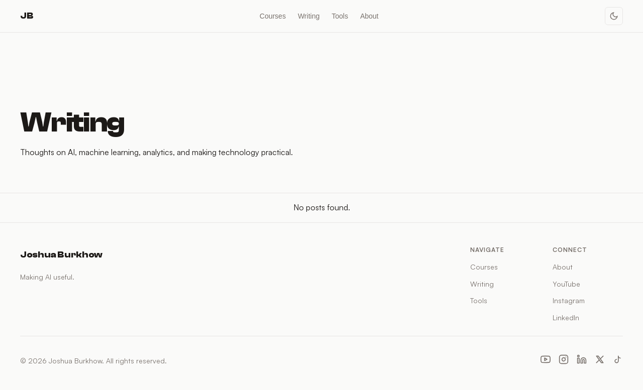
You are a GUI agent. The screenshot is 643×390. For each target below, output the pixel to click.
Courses (273, 16)
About (369, 16)
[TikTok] (618, 360)
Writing (308, 16)
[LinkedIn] (582, 360)
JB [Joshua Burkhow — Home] (26, 16)
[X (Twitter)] (600, 360)
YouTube (566, 284)
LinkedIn (566, 317)
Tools (340, 16)
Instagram (569, 300)
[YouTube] (546, 360)
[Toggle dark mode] (614, 16)
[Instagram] (564, 360)
